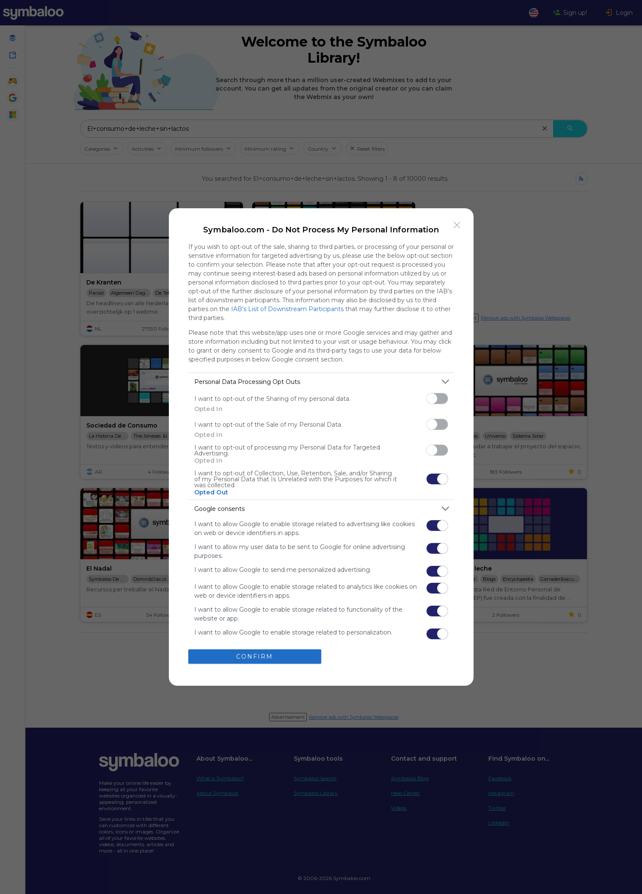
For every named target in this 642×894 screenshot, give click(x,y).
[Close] (457, 225)
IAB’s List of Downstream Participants (287, 309)
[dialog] (321, 447)
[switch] (437, 398)
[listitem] (321, 381)
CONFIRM (254, 656)
